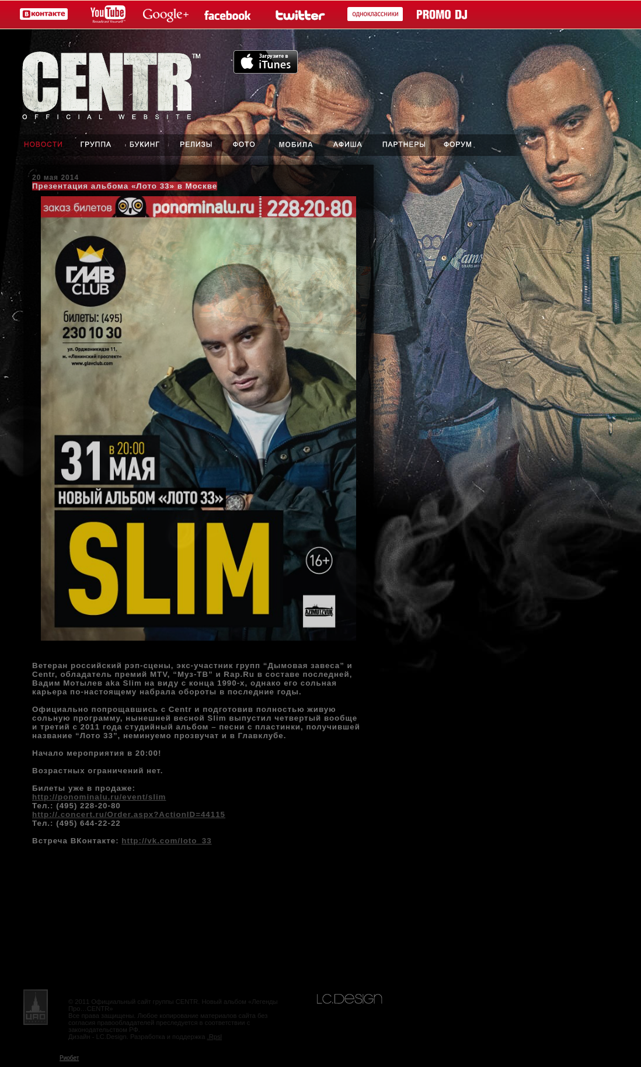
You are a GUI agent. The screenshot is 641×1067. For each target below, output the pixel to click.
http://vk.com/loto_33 (166, 840)
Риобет (69, 1058)
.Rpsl (214, 1036)
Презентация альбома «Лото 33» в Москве (124, 186)
